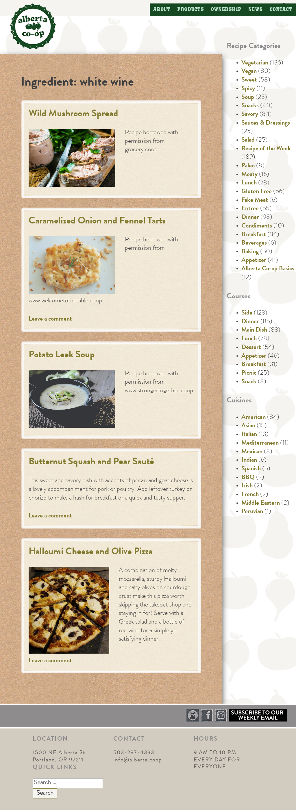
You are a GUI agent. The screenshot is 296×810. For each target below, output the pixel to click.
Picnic (248, 373)
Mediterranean (260, 443)
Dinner (250, 217)
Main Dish (254, 330)
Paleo (248, 166)
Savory (249, 115)
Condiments (256, 226)
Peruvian (252, 512)
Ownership (226, 9)
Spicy (248, 89)
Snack (248, 382)
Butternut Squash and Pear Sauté (91, 462)
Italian (249, 435)
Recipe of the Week (266, 149)
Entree (250, 209)
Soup (247, 98)
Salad (248, 140)
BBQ (248, 478)
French (250, 495)
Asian (248, 426)
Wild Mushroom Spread (73, 114)
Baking (250, 252)
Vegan (249, 72)
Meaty (249, 175)
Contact (281, 9)
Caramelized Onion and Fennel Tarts (97, 221)
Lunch (249, 183)
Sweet (249, 80)
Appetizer (253, 261)
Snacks (250, 106)
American (253, 418)
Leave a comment (50, 319)
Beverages (254, 243)
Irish (247, 486)
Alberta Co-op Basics (267, 269)
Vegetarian (254, 63)
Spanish (251, 469)
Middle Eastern (260, 503)
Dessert (251, 348)
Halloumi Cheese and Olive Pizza (91, 552)
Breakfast (253, 235)
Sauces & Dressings (265, 123)
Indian (249, 460)
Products (190, 9)
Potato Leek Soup (62, 355)
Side (246, 313)
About (162, 9)
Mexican (251, 452)
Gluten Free (256, 192)
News (256, 9)
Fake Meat (254, 200)
